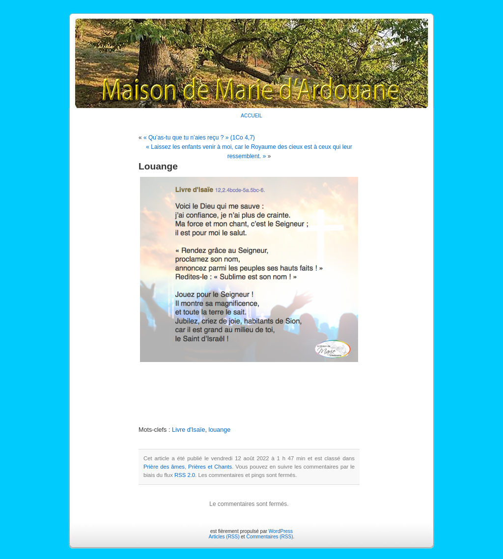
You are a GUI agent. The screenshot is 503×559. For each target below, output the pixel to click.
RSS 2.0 (184, 475)
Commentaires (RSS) (269, 536)
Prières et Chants (210, 467)
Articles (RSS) (224, 536)
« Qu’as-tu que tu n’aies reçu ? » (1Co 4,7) (199, 137)
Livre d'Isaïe (188, 429)
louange (219, 429)
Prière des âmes (164, 467)
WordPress (281, 531)
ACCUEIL (251, 115)
